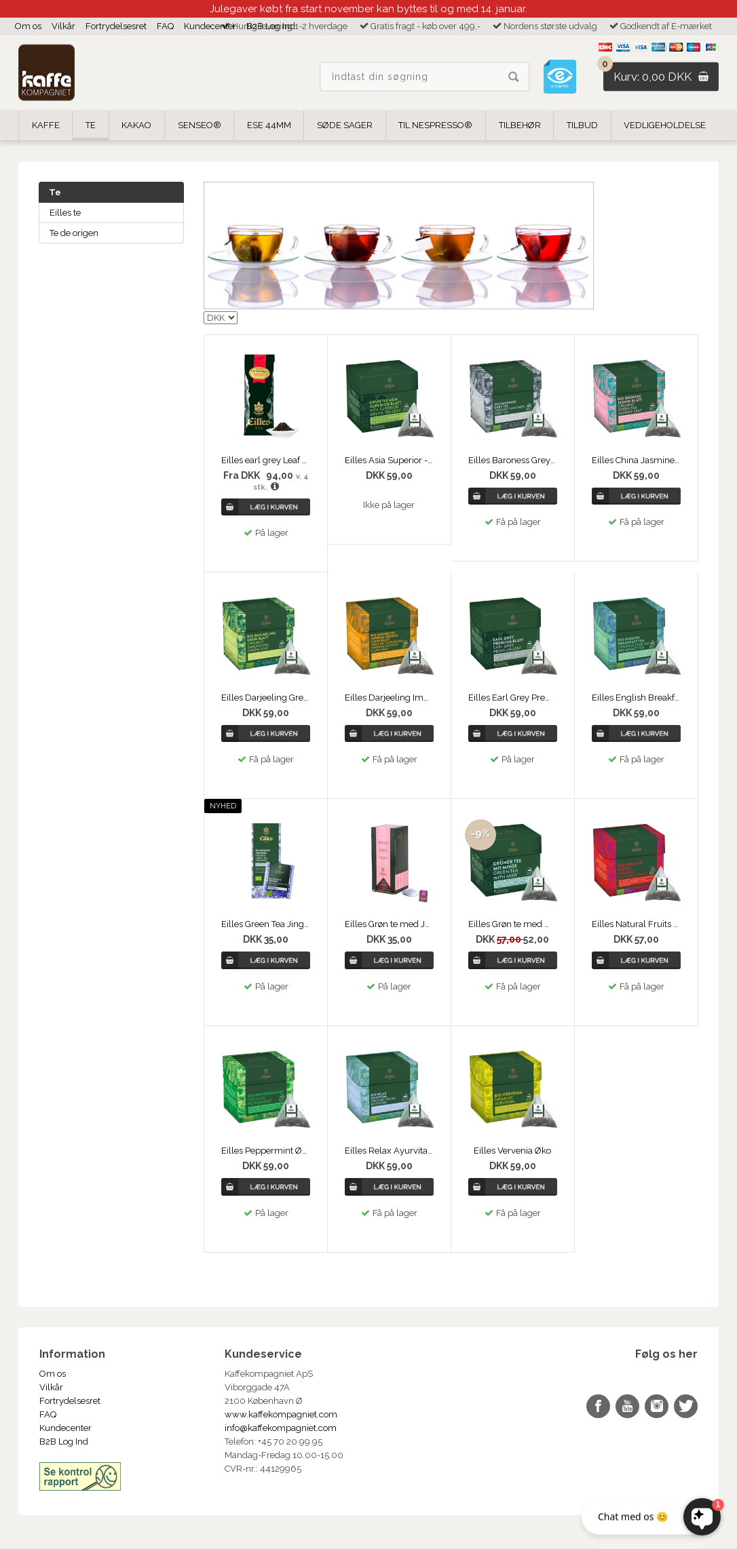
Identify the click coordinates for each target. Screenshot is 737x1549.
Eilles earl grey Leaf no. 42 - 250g (265, 460)
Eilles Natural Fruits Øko (636, 924)
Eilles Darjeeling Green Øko (265, 697)
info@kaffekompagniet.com (281, 1428)
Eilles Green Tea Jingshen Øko (265, 924)
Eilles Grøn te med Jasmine (389, 924)
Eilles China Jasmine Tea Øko (636, 460)
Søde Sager (345, 125)
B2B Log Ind (270, 26)
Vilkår (63, 26)
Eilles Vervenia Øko (512, 1150)
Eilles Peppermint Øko (265, 1150)
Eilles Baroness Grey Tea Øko (512, 460)
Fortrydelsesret (116, 26)
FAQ (165, 26)
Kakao (136, 125)
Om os (28, 26)
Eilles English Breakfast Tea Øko (636, 697)
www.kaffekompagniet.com (281, 1414)
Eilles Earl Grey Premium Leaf (512, 697)
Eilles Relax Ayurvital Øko (389, 1150)
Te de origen (74, 233)
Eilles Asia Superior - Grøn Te (389, 460)
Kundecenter (210, 26)
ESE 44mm (269, 125)
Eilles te (65, 213)
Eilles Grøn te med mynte (512, 924)
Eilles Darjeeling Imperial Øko (389, 697)
